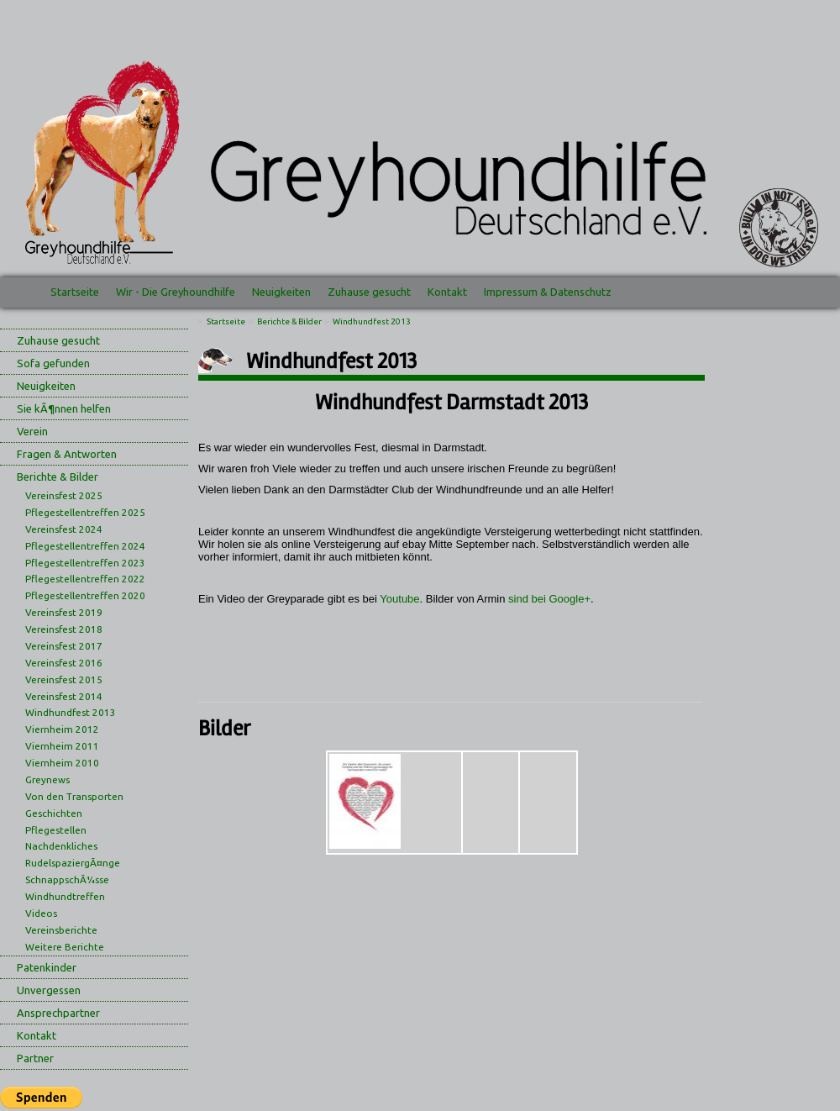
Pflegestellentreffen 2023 (85, 562)
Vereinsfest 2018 (63, 629)
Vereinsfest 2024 (63, 529)
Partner (35, 1058)
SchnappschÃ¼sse (67, 879)
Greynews (47, 779)
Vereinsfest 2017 (63, 645)
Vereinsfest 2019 (63, 612)
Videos (41, 913)
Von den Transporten (74, 796)
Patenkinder (46, 967)
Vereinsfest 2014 (63, 696)
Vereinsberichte (61, 929)
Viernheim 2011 (62, 745)
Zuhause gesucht (369, 291)
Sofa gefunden (53, 363)
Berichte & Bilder (57, 476)
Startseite (74, 291)
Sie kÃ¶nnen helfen (64, 408)
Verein (32, 431)
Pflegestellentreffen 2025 (85, 512)
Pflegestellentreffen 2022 (85, 578)
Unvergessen (49, 990)
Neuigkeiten (281, 291)
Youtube (399, 598)
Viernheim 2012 (62, 729)
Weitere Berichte (64, 946)
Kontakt (447, 291)
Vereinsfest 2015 (63, 679)
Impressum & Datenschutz (548, 291)
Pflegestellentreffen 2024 (85, 545)
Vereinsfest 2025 (63, 495)
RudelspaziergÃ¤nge (72, 862)
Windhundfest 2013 (70, 712)
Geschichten (53, 813)
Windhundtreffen (65, 896)
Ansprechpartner (58, 1013)
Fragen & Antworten (67, 454)
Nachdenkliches (61, 845)
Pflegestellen (56, 829)
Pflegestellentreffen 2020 (85, 595)
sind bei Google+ (549, 598)
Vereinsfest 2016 (63, 662)
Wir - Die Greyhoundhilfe (175, 291)
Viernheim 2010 (62, 762)
